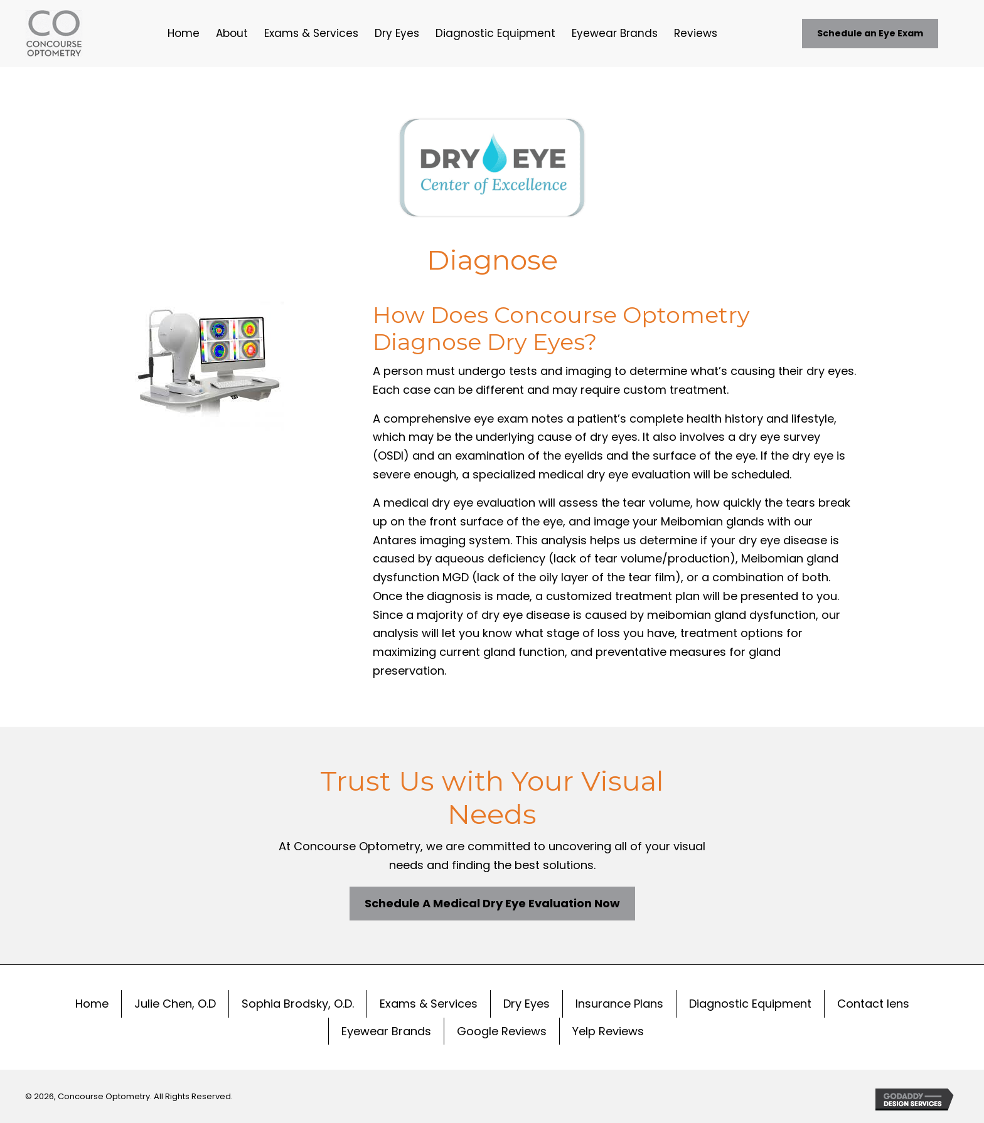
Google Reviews (502, 1031)
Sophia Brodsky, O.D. (298, 1003)
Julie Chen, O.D (175, 1003)
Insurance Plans (619, 1003)
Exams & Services (429, 1003)
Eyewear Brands (386, 1031)
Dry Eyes (526, 1003)
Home (92, 1003)
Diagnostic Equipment (750, 1003)
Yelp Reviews (608, 1031)
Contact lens (873, 1003)
